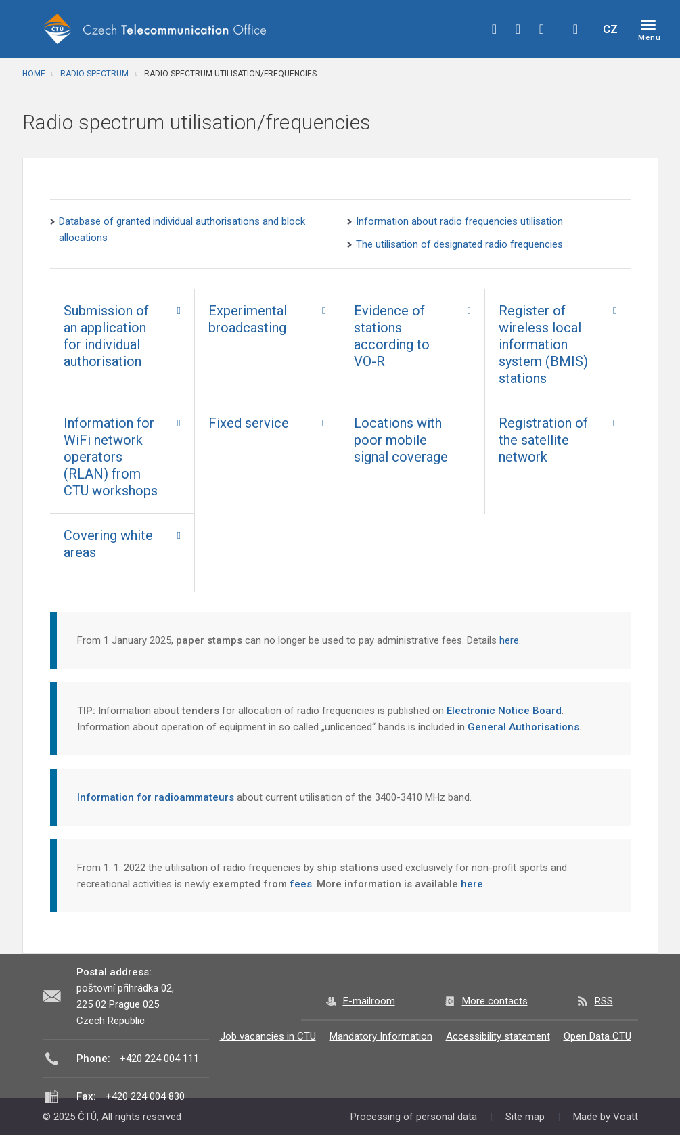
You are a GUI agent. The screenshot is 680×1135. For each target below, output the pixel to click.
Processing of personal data (413, 1117)
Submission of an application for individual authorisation (106, 336)
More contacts (495, 1001)
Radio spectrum (94, 74)
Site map (525, 1117)
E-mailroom (369, 1001)
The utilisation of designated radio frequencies (459, 244)
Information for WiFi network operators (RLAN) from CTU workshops (111, 457)
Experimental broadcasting (247, 319)
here (508, 640)
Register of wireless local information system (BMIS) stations (543, 344)
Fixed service (248, 423)
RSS (604, 1001)
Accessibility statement (498, 1036)
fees (301, 884)
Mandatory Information (381, 1036)
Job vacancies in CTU (268, 1036)
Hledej (576, 29)
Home (33, 74)
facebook (494, 29)
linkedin (542, 29)
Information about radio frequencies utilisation (459, 221)
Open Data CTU (597, 1036)
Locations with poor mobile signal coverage (401, 440)
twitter (518, 29)
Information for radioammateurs (155, 797)
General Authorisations (523, 727)
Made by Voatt (605, 1117)
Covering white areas (108, 543)
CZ (610, 29)
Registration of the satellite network (543, 440)
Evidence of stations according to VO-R (392, 336)
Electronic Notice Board (504, 711)
